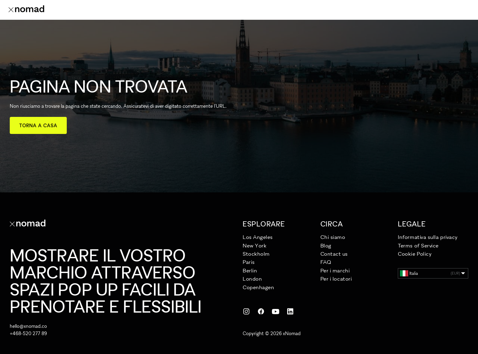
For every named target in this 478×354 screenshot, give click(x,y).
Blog (325, 245)
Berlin (250, 270)
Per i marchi (335, 270)
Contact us (334, 254)
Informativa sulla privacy (428, 237)
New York (254, 245)
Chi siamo (332, 237)
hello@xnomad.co (28, 326)
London (252, 278)
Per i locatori (336, 278)
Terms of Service (418, 245)
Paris (249, 262)
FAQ (325, 262)
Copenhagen (258, 287)
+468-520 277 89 (28, 333)
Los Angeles (258, 237)
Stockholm (256, 254)
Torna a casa (38, 125)
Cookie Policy (415, 254)
